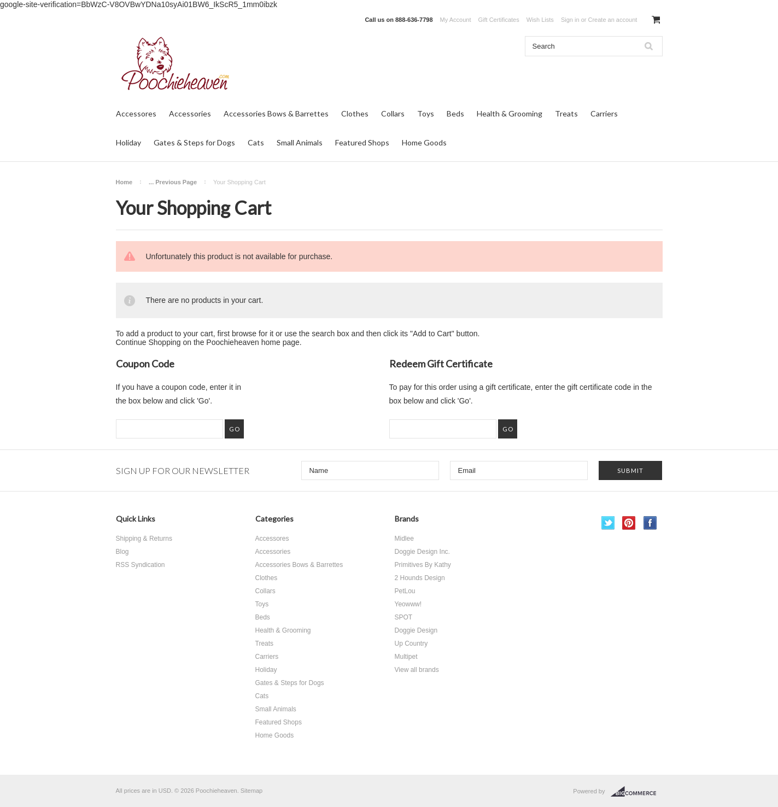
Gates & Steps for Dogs (194, 142)
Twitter (608, 523)
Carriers (604, 113)
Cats (256, 142)
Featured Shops (362, 142)
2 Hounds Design (420, 578)
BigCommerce (637, 792)
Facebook (650, 523)
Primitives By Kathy (423, 565)
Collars (393, 113)
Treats (566, 113)
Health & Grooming (509, 113)
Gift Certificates (498, 19)
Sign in (570, 19)
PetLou (405, 591)
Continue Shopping (148, 342)
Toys (425, 113)
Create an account (612, 19)
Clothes (354, 113)
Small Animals (300, 142)
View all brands (417, 670)
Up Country (411, 643)
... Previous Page (173, 182)
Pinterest (629, 523)
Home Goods (424, 142)
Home (124, 182)
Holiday (128, 142)
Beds (455, 113)
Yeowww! (408, 604)
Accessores (136, 113)
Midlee (404, 538)
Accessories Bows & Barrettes (276, 113)
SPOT (404, 617)
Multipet (406, 656)
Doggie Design (416, 630)
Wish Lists (540, 19)
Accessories (190, 113)
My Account (455, 19)
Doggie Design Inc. (422, 551)
